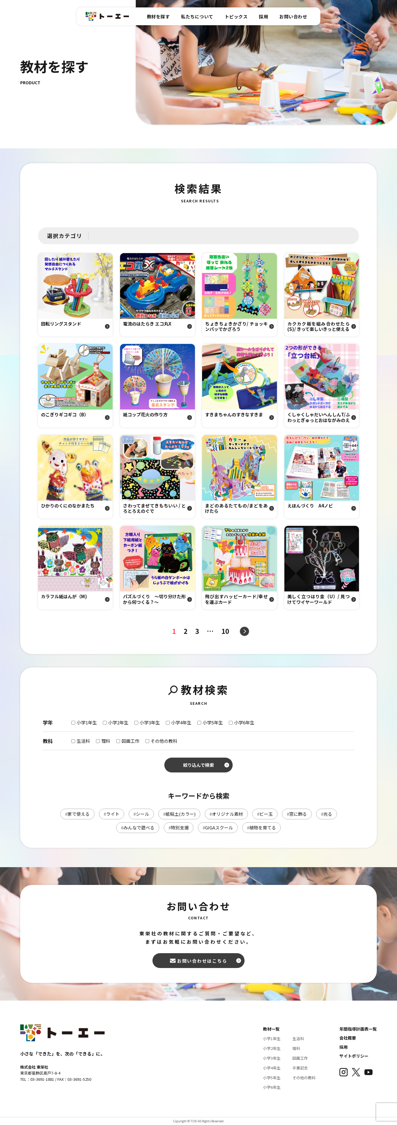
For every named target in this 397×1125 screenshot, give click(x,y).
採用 (343, 1047)
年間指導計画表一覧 (358, 1029)
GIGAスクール (218, 827)
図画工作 (300, 1058)
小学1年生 (272, 1038)
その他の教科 (304, 1077)
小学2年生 (272, 1048)
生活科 (298, 1038)
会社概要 (347, 1038)
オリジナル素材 (226, 814)
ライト (111, 814)
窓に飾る (297, 814)
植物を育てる (261, 827)
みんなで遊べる (138, 827)
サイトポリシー (353, 1056)
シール (141, 814)
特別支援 (178, 827)
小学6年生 (272, 1087)
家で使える (77, 814)
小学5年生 (272, 1077)
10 (228, 630)
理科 (296, 1048)
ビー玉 (265, 814)
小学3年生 (272, 1058)
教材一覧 (271, 1029)
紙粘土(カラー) (179, 814)
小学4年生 (272, 1068)
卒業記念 (300, 1068)
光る (326, 814)
